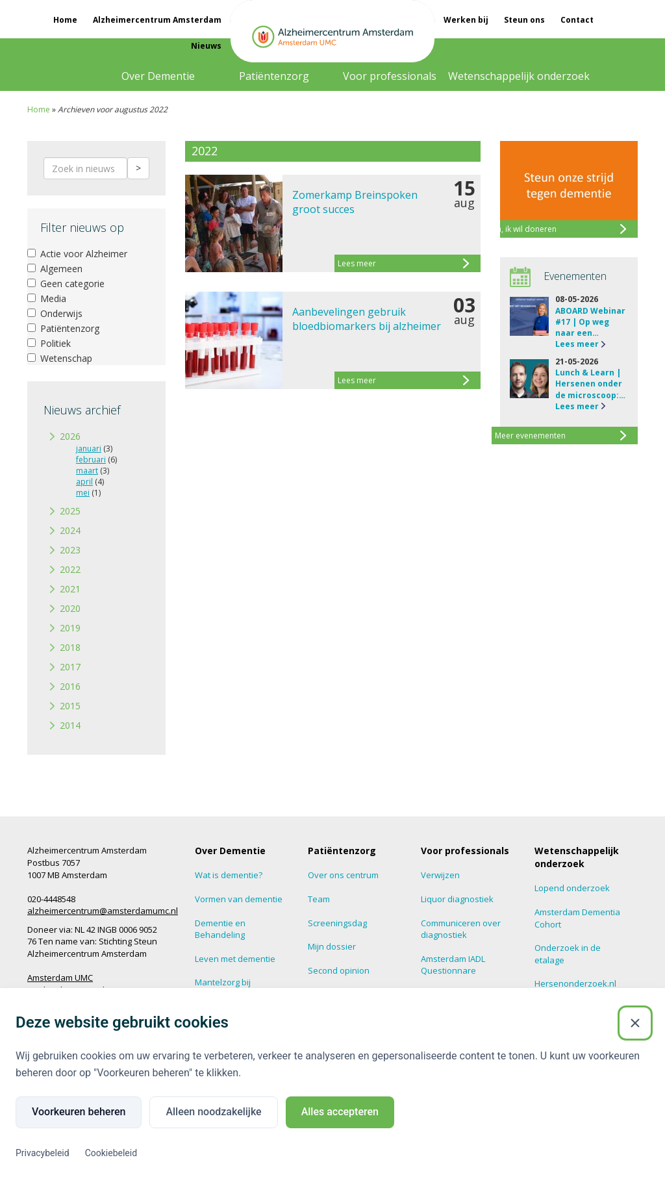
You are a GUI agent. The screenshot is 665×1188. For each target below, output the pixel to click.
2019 (70, 628)
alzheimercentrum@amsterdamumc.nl (102, 910)
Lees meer (577, 343)
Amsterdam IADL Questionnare (453, 965)
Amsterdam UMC (60, 977)
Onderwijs (54, 313)
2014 (70, 725)
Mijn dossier (332, 946)
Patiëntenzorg (274, 76)
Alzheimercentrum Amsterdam (157, 19)
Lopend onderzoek (572, 888)
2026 (70, 436)
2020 (70, 608)
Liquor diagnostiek (457, 899)
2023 (70, 550)
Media (46, 298)
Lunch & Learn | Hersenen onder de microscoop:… (590, 383)
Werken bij (466, 19)
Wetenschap (59, 358)
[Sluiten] (635, 1023)
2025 (70, 511)
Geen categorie (66, 283)
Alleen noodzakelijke (213, 1112)
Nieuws (206, 45)
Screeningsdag (337, 923)
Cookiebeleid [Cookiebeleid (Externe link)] (111, 1153)
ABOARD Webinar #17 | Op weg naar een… (590, 321)
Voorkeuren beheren (78, 1112)
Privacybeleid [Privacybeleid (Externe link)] (42, 1153)
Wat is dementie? (228, 875)
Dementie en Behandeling (220, 929)
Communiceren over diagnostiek (461, 929)
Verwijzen (440, 875)
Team (319, 899)
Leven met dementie (235, 959)
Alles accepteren (340, 1112)
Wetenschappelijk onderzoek (519, 76)
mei (83, 492)
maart (87, 470)
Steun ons (524, 19)
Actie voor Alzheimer (77, 253)
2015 (70, 706)
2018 (70, 647)
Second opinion (339, 970)
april (84, 481)
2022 (70, 569)
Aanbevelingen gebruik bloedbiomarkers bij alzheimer (366, 319)
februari (91, 459)
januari (88, 448)
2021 (70, 589)
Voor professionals (389, 76)
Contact (577, 19)
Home (65, 19)
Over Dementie (158, 76)
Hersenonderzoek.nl (575, 983)
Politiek (49, 343)
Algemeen (54, 268)
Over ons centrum (343, 875)
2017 (70, 667)
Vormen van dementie (238, 899)
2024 (70, 530)
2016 (70, 686)
